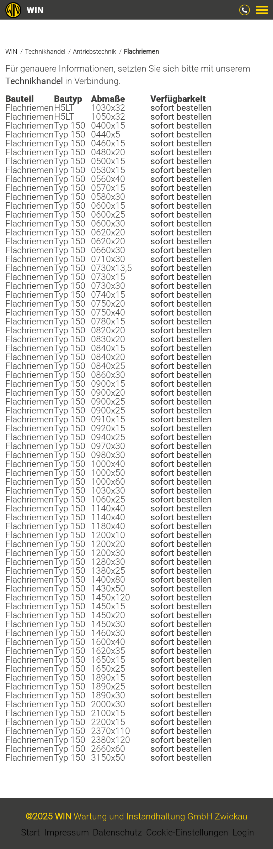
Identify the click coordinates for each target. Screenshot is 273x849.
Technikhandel (34, 81)
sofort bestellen (181, 108)
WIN (24, 10)
